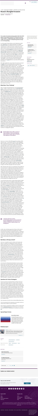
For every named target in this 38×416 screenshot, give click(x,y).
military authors (3, 158)
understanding (6, 188)
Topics (1, 333)
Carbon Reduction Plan (26, 403)
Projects (7, 322)
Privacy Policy (7, 403)
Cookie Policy (2, 403)
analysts (2, 65)
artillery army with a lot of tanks (17, 52)
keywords (2, 332)
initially (13, 60)
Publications (3, 393)
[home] (7, 3)
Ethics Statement (12, 403)
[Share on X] (10, 359)
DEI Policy (21, 403)
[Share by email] (13, 359)
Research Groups (3, 338)
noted (14, 139)
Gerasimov (5, 182)
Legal (18, 403)
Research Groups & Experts (5, 392)
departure (5, 51)
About (19, 393)
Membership (20, 392)
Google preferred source (29, 392)
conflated (6, 123)
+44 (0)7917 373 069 (30, 62)
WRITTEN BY (29, 44)
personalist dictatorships (5, 74)
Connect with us (4, 382)
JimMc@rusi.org (29, 63)
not (10, 195)
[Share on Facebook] (8, 359)
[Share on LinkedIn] (11, 359)
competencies (3, 46)
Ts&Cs (16, 403)
